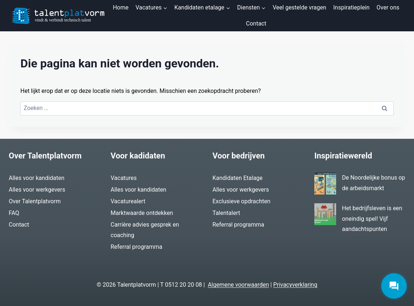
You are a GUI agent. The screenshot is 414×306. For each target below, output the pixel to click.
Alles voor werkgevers (37, 189)
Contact (256, 23)
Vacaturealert (128, 201)
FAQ (14, 212)
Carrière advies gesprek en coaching (145, 230)
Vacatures (124, 177)
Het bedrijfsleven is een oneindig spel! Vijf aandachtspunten (372, 219)
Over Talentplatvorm (35, 201)
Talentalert (226, 212)
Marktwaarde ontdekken (142, 212)
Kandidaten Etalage (237, 177)
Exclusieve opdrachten (241, 201)
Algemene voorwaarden (238, 284)
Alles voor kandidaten (36, 177)
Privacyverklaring (295, 284)
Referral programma (136, 246)
